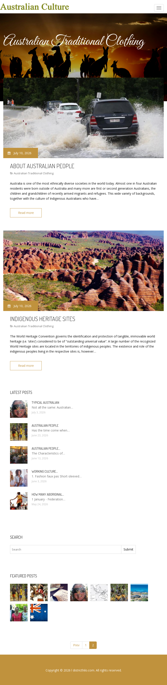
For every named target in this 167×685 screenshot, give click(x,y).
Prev (76, 645)
